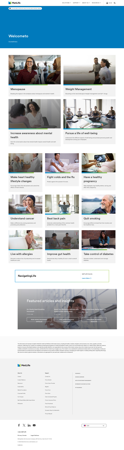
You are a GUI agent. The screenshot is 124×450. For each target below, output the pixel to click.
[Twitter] (24, 425)
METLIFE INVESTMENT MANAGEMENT (83, 380)
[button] (66, 3)
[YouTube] (34, 425)
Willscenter (20, 403)
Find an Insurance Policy (50, 400)
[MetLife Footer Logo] (24, 366)
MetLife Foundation (22, 390)
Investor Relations (21, 380)
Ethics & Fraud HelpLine (50, 407)
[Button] (87, 278)
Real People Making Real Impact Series (26, 400)
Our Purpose (20, 396)
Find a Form (47, 390)
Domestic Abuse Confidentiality (52, 410)
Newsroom (20, 383)
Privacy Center (22, 435)
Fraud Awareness (49, 403)
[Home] (10, 8)
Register (47, 386)
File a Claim (47, 393)
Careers (19, 376)
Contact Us (47, 376)
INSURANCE (77, 373)
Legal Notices (35, 435)
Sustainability (21, 386)
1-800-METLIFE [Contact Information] (22, 432)
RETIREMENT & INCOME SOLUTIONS (82, 384)
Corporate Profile (21, 393)
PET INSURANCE (78, 387)
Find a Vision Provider (50, 383)
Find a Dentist (48, 380)
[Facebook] (19, 425)
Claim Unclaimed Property (51, 396)
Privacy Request (48, 413)
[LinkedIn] (29, 425)
